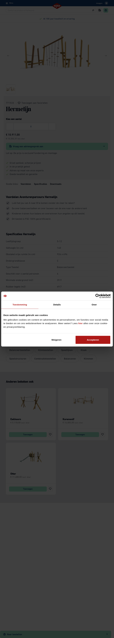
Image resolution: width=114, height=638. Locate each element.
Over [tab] (94, 304)
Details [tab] (57, 304)
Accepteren (93, 340)
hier (80, 323)
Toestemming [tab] (20, 304)
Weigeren (56, 340)
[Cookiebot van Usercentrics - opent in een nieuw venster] (98, 296)
